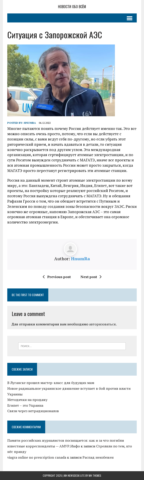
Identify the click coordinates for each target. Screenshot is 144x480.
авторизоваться (102, 324)
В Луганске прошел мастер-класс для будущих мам (50, 382)
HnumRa (30, 122)
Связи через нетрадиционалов (33, 410)
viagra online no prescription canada (36, 457)
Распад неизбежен (98, 457)
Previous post (57, 276)
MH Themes (95, 475)
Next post (90, 276)
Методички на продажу (27, 399)
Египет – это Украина (25, 405)
